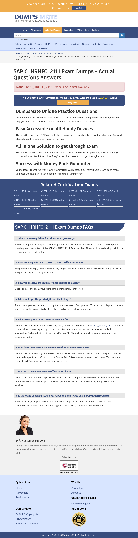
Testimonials (22, 497)
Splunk (32, 48)
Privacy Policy (23, 518)
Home (24, 30)
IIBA (55, 44)
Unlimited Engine (80, 503)
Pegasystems (109, 44)
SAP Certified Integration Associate (49, 53)
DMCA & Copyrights (27, 514)
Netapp (85, 44)
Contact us (77, 487)
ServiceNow (21, 48)
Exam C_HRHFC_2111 (101, 325)
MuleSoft (74, 44)
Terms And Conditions (28, 523)
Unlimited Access (52, 30)
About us (76, 492)
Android (28, 44)
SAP (27, 53)
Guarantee (68, 30)
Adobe (18, 44)
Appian (38, 44)
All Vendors (36, 30)
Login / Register (92, 30)
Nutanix (96, 44)
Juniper (63, 44)
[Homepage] (11, 30)
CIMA (47, 44)
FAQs (79, 30)
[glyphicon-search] (122, 35)
